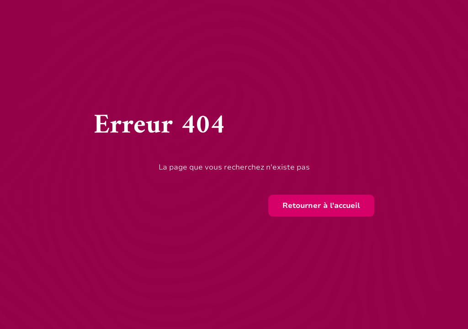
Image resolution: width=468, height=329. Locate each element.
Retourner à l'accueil (321, 206)
